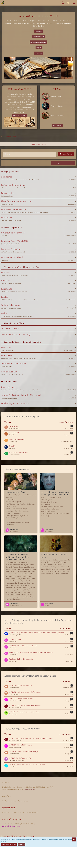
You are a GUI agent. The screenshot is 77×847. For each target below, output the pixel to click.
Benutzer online (9, 807)
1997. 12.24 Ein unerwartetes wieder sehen (24, 712)
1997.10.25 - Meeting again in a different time (25, 705)
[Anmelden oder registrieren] (68, 3)
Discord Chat (38, 53)
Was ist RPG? (38, 31)
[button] (74, 3)
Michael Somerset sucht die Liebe (54, 555)
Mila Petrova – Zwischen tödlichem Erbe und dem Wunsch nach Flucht (17, 557)
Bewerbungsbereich (13, 227)
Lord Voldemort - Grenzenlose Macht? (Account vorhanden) (55, 493)
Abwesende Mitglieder (12, 819)
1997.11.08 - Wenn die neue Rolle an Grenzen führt (27, 765)
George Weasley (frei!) (16, 492)
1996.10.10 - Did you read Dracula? (21, 699)
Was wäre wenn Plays (14, 323)
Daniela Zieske (29, 789)
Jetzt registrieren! (38, 36)
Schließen (21, 844)
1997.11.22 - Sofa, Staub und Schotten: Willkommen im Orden (31, 738)
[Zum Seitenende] (74, 839)
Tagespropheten (11, 171)
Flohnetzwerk (10, 381)
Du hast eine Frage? (16, 639)
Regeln (38, 47)
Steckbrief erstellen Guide (38, 42)
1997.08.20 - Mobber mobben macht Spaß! (24, 752)
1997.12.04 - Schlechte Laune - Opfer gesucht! (25, 692)
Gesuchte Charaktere (19, 115)
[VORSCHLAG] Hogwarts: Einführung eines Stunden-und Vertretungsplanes (36, 633)
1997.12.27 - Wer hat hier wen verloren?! (23, 646)
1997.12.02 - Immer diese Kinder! (20, 686)
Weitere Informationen (9, 844)
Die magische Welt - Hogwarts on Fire (21, 267)
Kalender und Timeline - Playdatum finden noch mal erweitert (31, 652)
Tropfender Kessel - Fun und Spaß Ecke (22, 342)
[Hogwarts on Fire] (3, 3)
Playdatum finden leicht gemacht (21, 659)
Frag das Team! (57, 125)
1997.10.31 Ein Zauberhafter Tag (20, 758)
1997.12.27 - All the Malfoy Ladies (20, 745)
